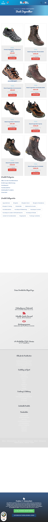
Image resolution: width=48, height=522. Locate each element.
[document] (24, 261)
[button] (24, 511)
